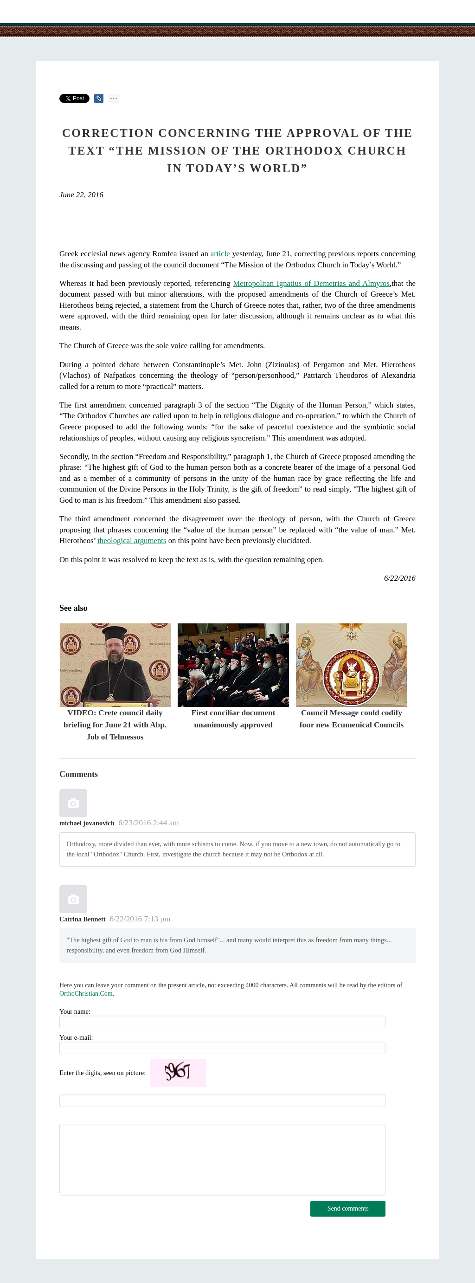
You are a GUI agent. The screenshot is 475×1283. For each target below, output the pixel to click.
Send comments (348, 1208)
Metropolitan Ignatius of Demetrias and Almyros (311, 283)
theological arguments (131, 540)
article (220, 253)
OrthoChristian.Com (86, 993)
